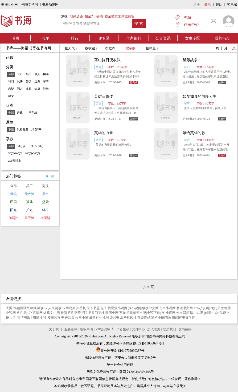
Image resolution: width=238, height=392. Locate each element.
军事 (46, 81)
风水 (45, 194)
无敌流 (29, 194)
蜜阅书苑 (67, 313)
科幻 (11, 81)
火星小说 (81, 317)
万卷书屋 (125, 313)
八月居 (21, 313)
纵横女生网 (51, 313)
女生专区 (192, 38)
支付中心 (138, 329)
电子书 (105, 308)
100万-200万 (32, 153)
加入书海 (153, 329)
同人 (20, 88)
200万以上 (14, 160)
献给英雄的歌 (194, 133)
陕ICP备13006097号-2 (148, 343)
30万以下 (22, 146)
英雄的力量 (103, 133)
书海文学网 (29, 4)
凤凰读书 (40, 308)
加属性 (13, 218)
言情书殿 (24, 317)
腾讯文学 (26, 308)
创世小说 (211, 313)
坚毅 (45, 202)
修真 (37, 74)
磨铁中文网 (184, 308)
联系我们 (169, 329)
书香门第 (94, 313)
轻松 (45, 210)
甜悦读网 (40, 317)
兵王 (29, 186)
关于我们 (55, 329)
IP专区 (103, 38)
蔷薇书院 (80, 313)
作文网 (181, 313)
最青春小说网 (99, 317)
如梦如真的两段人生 (200, 96)
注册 (196, 4)
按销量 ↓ (152, 48)
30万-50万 (37, 146)
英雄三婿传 (103, 96)
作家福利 (133, 38)
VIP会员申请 (104, 329)
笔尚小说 (157, 317)
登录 (207, 4)
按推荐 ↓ (112, 48)
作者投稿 (122, 329)
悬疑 (11, 88)
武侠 (20, 81)
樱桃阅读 (54, 317)
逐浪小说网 (119, 308)
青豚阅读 (171, 317)
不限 (11, 129)
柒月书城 (116, 317)
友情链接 (185, 329)
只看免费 (22, 129)
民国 (13, 202)
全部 (11, 74)
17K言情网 (35, 313)
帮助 (219, 4)
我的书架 (222, 38)
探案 (28, 88)
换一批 (50, 176)
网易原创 (72, 308)
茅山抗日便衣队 (107, 60)
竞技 (28, 81)
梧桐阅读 (130, 317)
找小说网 (134, 308)
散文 (11, 96)
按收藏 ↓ (91, 48)
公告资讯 (163, 38)
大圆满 (45, 218)
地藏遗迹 (76, 16)
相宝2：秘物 (94, 16)
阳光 (13, 210)
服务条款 (71, 329)
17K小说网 (201, 308)
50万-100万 (15, 153)
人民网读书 (56, 308)
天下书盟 (93, 308)
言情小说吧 (195, 313)
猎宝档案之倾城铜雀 (119, 16)
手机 (82, 308)
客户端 (232, 4)
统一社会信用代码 (120, 365)
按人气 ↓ (71, 48)
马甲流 (29, 218)
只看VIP (36, 129)
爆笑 (13, 194)
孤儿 (29, 202)
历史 (37, 81)
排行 (74, 38)
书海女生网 (9, 4)
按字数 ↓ (132, 48)
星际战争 (190, 60)
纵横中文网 (150, 308)
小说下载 (153, 313)
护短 (29, 210)
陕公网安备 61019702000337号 (120, 350)
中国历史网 (110, 313)
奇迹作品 (143, 317)
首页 (16, 38)
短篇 (37, 88)
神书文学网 (187, 317)
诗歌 (46, 88)
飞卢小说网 (167, 308)
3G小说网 (169, 313)
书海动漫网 (50, 4)
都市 (28, 74)
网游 (46, 74)
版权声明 (86, 329)
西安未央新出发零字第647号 (135, 358)
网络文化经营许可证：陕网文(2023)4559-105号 (120, 372)
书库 (45, 38)
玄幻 (20, 74)
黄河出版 (139, 313)
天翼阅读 (12, 308)
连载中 (21, 112)
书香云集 (67, 317)
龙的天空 (217, 308)
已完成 (33, 112)
